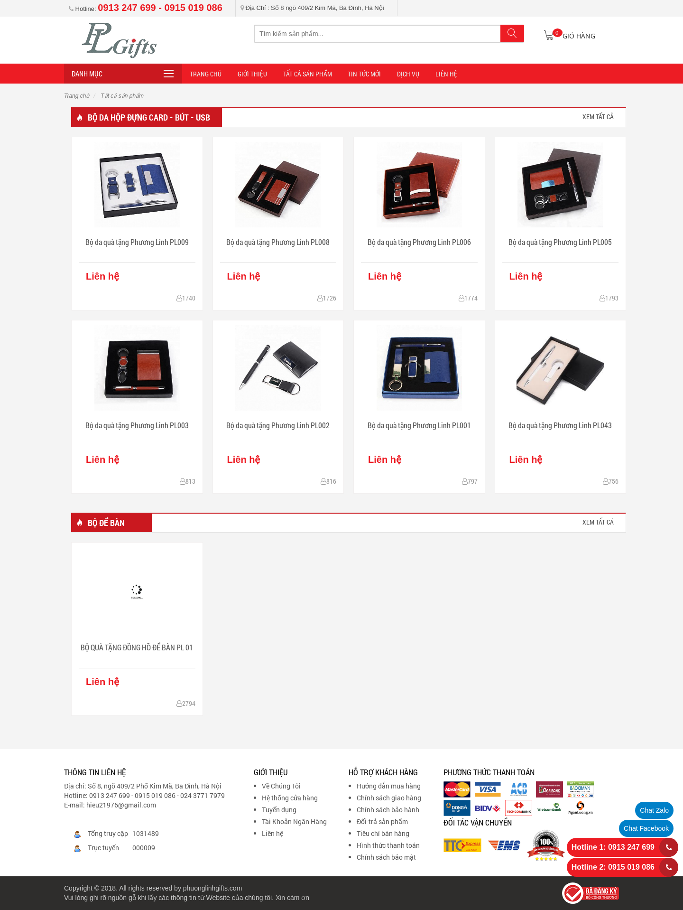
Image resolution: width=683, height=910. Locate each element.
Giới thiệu (251, 73)
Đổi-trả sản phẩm (382, 821)
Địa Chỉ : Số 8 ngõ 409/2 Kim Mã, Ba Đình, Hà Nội (312, 7)
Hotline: (145, 8)
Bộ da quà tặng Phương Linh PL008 (278, 242)
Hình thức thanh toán (388, 845)
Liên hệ (272, 833)
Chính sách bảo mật (386, 857)
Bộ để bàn (106, 522)
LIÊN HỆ (440, 73)
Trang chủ (76, 96)
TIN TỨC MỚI (360, 73)
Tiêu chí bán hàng (383, 833)
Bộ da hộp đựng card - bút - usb (149, 117)
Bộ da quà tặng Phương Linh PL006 (419, 242)
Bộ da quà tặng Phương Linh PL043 (560, 425)
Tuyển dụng (279, 809)
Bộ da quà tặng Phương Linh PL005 (560, 242)
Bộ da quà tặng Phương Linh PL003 (137, 425)
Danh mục (87, 73)
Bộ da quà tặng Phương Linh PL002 (278, 425)
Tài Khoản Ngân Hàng (294, 821)
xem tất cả (598, 116)
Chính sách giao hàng (389, 797)
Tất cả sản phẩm (304, 73)
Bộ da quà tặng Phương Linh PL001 (419, 425)
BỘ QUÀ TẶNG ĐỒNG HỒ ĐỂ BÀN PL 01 (137, 647)
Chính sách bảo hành (388, 809)
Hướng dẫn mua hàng (389, 785)
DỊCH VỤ (403, 73)
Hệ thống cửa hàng (290, 797)
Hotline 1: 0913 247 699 (613, 847)
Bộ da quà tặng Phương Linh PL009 (137, 242)
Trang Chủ (206, 73)
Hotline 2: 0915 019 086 (613, 867)
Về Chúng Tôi (281, 785)
